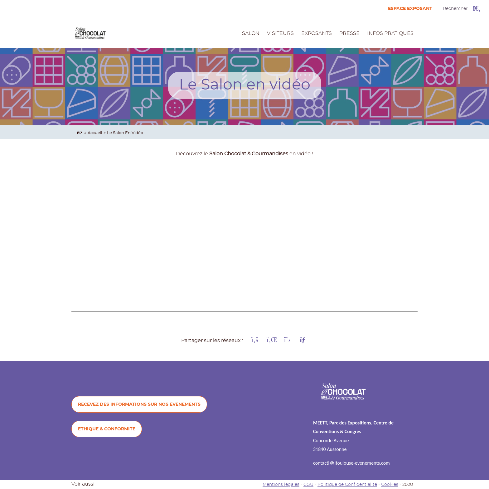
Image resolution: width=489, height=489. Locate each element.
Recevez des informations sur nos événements (139, 404)
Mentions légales (281, 484)
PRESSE (349, 33)
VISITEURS (280, 33)
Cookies (389, 484)
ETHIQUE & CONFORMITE (106, 429)
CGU (308, 484)
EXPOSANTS (316, 33)
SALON (250, 33)
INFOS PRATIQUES (390, 33)
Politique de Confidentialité (347, 484)
